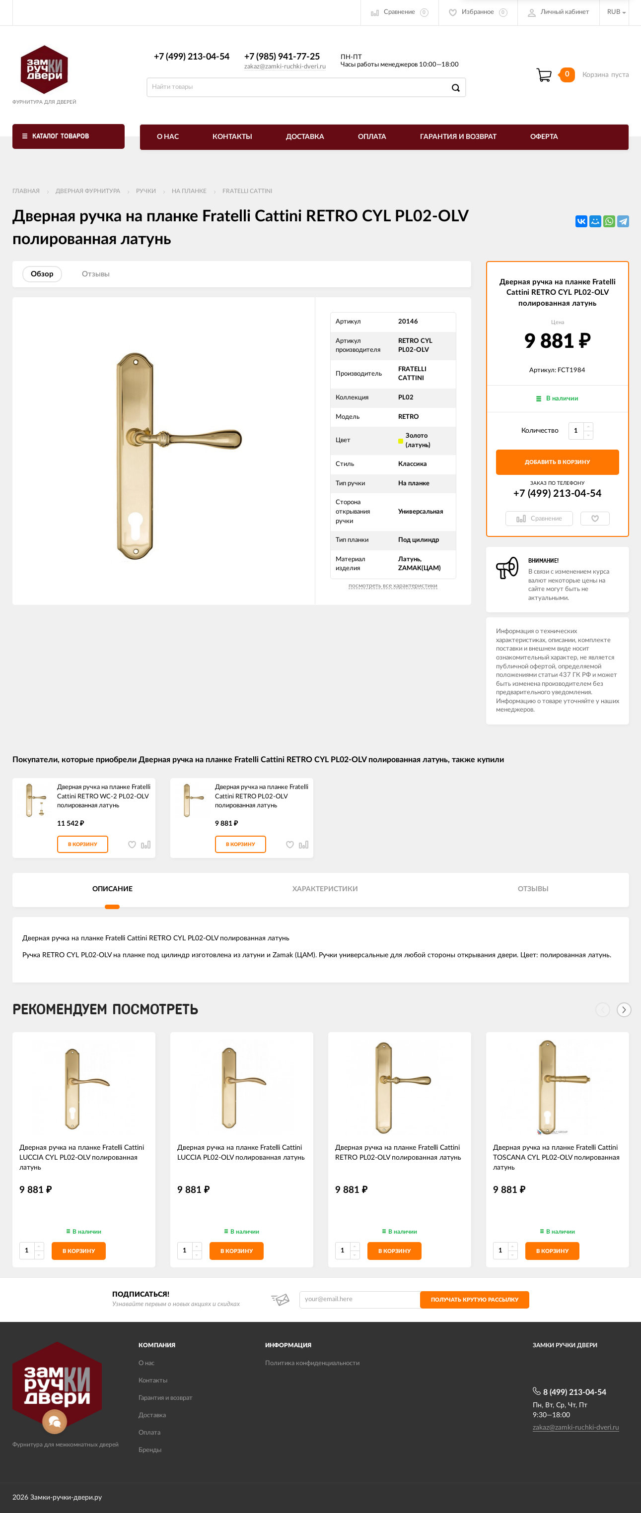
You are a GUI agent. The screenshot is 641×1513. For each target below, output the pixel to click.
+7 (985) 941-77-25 (282, 57)
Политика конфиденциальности (312, 1363)
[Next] (624, 1009)
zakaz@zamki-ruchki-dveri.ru (285, 67)
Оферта (544, 136)
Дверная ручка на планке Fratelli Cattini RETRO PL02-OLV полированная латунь (261, 796)
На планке (189, 191)
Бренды (150, 1450)
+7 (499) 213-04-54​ (191, 57)
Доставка (305, 136)
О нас (168, 136)
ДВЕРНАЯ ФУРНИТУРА (88, 191)
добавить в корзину (557, 462)
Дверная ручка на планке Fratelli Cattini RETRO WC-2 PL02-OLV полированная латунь (103, 796)
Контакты (232, 136)
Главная (26, 191)
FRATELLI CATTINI (247, 191)
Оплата (372, 136)
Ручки (146, 191)
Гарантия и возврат (458, 136)
